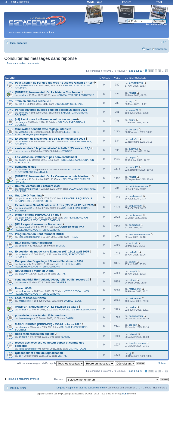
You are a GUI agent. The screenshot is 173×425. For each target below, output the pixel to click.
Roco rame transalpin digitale (35, 333)
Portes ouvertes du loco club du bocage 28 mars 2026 (51, 109)
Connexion (161, 49)
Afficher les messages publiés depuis (50, 363)
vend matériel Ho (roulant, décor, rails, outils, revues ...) (52, 279)
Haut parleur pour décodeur (33, 242)
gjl (20, 355)
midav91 (23, 141)
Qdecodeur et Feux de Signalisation (39, 352)
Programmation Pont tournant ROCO (39, 234)
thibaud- (23, 336)
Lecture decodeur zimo (30, 298)
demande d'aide (25, 166)
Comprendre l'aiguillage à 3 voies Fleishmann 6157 (49, 261)
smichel (23, 245)
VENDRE (67, 151)
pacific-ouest (25, 198)
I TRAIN (74, 237)
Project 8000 (23, 288)
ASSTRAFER (26, 85)
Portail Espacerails (19, 1)
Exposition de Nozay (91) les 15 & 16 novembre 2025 (50, 138)
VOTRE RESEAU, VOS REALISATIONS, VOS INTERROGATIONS (51, 218)
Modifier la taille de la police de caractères (163, 42)
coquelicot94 (25, 208)
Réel (158, 2)
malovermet (25, 291)
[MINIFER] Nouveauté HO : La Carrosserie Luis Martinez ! (53, 176)
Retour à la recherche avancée (23, 63)
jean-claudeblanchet (29, 237)
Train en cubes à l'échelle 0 (33, 101)
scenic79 (23, 112)
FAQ (148, 49)
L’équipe (60, 387)
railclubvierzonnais (28, 188)
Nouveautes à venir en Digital (34, 270)
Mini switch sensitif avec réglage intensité (43, 129)
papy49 (23, 273)
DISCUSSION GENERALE (69, 104)
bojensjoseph (26, 318)
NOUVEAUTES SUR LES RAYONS (75, 95)
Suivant (162, 363)
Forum (126, 2)
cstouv (22, 282)
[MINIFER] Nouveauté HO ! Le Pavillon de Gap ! (46, 306)
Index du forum (18, 43)
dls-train (23, 327)
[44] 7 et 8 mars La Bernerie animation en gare (46, 119)
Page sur (135, 70)
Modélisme (94, 2)
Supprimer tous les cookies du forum (86, 387)
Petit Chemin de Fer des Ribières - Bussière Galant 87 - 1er (54, 82)
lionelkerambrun (27, 348)
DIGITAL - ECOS (73, 301)
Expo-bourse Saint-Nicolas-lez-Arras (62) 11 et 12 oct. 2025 (54, 205)
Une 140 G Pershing (28, 195)
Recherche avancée (156, 24)
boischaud (24, 227)
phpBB (124, 394)
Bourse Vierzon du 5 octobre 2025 (37, 185)
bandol (22, 264)
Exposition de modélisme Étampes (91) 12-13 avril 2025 (52, 251)
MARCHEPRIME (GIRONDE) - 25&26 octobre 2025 (48, 324)
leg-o (21, 104)
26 (166, 71)
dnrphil (22, 160)
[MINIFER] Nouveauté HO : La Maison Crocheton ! (48, 92)
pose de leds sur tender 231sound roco (41, 315)
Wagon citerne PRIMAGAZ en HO (37, 214)
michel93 (23, 169)
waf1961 (23, 132)
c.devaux (23, 151)
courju (22, 122)
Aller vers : (59, 379)
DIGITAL (60, 245)
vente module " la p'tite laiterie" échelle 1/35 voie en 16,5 (52, 148)
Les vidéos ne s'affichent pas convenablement (46, 157)
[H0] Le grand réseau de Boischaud (38, 224)
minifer (22, 95)
